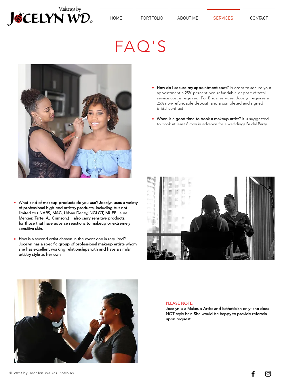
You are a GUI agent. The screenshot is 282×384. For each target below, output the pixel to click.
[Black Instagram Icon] (268, 374)
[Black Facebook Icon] (253, 374)
